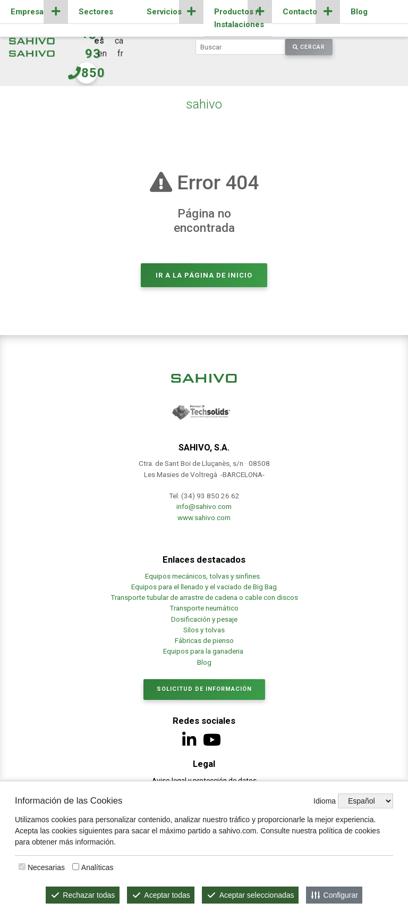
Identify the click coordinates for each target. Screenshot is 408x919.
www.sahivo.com (204, 517)
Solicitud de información (204, 689)
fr (120, 53)
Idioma (324, 801)
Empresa (27, 11)
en (102, 53)
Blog (359, 11)
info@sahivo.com (204, 506)
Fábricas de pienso (204, 640)
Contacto (300, 11)
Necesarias (46, 867)
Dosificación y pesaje (204, 619)
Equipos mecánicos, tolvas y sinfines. (204, 576)
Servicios (164, 11)
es (99, 41)
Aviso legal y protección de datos (204, 780)
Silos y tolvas (204, 629)
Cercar (309, 47)
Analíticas (97, 867)
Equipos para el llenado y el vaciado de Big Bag (204, 586)
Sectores (96, 11)
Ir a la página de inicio (204, 275)
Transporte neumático (204, 608)
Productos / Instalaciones (239, 18)
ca (119, 41)
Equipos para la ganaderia (204, 651)
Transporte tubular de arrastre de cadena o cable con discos (204, 597)
